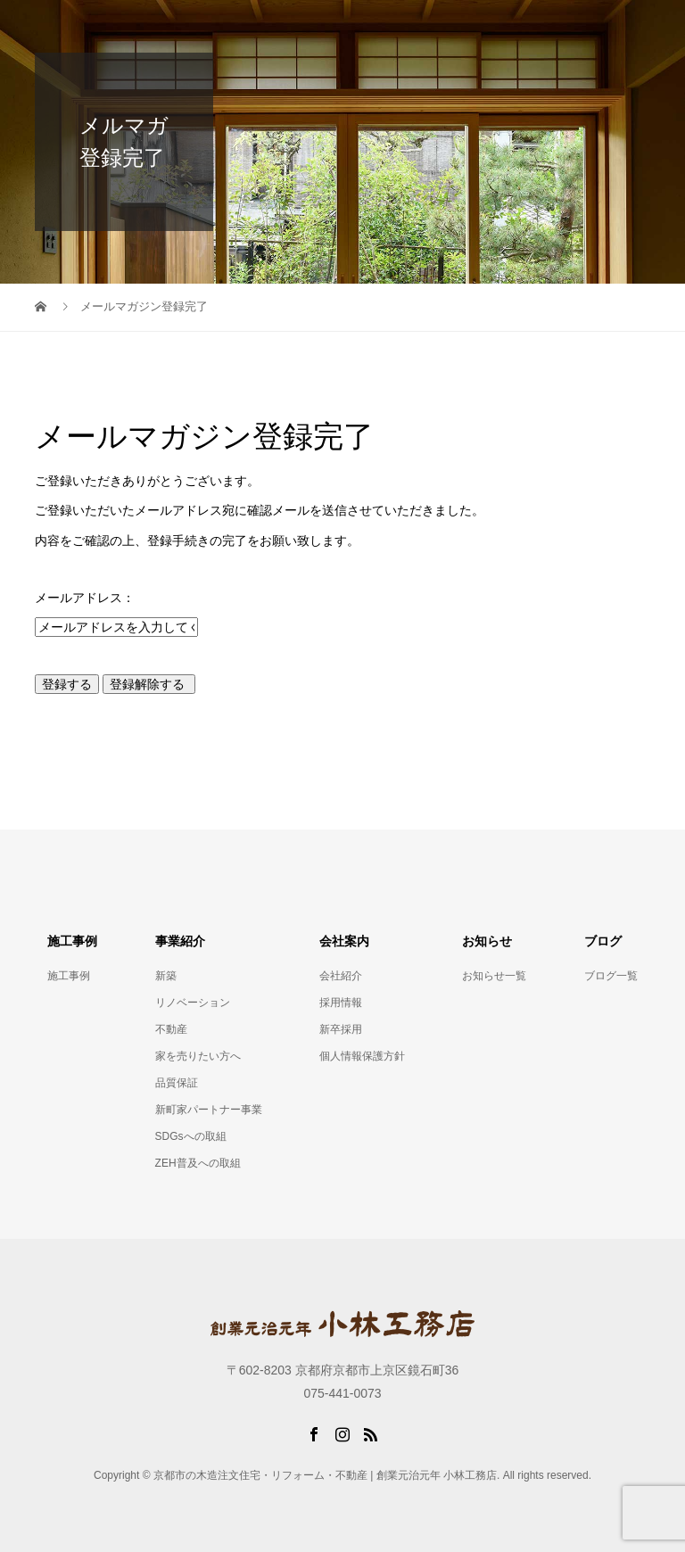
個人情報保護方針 (362, 1056)
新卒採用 (340, 1029)
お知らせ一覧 (494, 976)
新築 (166, 976)
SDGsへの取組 (191, 1136)
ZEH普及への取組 (198, 1163)
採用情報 (340, 1002)
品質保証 (176, 1083)
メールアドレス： (85, 597)
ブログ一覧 (611, 976)
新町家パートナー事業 (208, 1109)
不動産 (171, 1029)
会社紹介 (340, 976)
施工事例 (68, 976)
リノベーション (192, 1002)
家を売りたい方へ (198, 1056)
